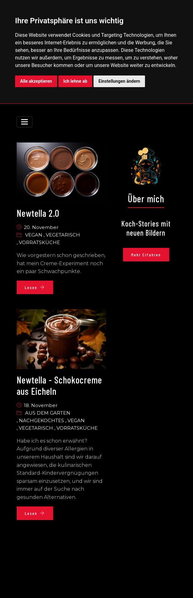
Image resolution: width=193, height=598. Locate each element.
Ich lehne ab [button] (75, 81)
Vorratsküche (39, 242)
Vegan (34, 235)
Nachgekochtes (42, 420)
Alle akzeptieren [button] (36, 81)
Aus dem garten (47, 413)
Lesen (35, 287)
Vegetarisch (63, 235)
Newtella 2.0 (38, 213)
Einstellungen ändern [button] (119, 81)
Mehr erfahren (146, 254)
